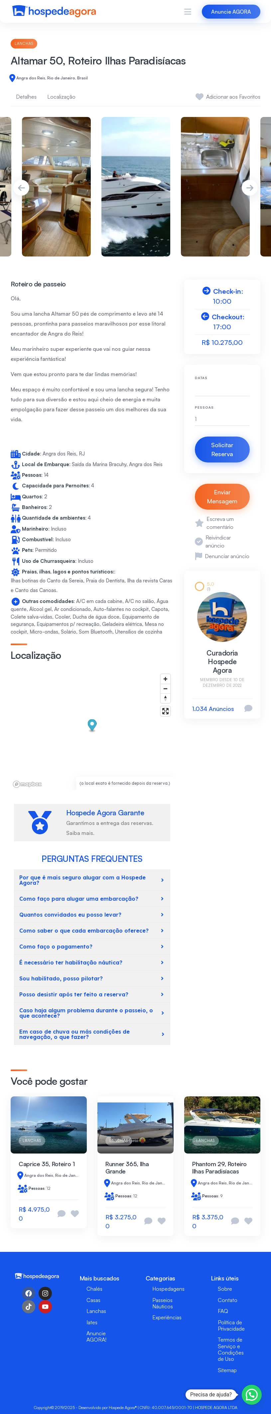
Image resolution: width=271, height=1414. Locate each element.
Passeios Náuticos (162, 1303)
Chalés (94, 1288)
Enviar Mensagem (222, 496)
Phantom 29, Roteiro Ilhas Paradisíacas (219, 1167)
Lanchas (24, 43)
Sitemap (227, 1370)
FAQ (223, 1311)
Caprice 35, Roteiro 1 (46, 1163)
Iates (91, 1322)
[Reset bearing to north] (165, 698)
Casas (93, 1300)
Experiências (167, 1317)
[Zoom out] (165, 688)
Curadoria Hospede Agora (222, 662)
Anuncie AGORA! (96, 1336)
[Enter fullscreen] (165, 711)
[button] (92, 726)
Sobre (225, 1288)
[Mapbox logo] (27, 784)
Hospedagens (168, 1288)
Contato (227, 1300)
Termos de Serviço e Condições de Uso (231, 1349)
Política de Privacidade (231, 1325)
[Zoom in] (165, 679)
